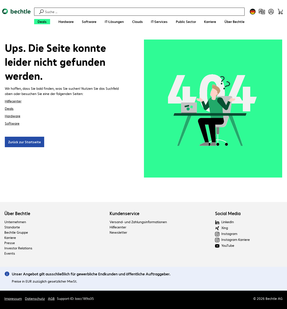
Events (9, 253)
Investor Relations (18, 248)
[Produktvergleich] (262, 11)
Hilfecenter (13, 101)
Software (12, 123)
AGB (51, 298)
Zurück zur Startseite (24, 142)
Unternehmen (15, 221)
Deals (9, 108)
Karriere (10, 237)
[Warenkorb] (280, 11)
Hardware (12, 116)
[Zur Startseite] (16, 18)
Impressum (13, 298)
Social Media (228, 213)
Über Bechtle (17, 213)
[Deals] (42, 21)
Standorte (12, 227)
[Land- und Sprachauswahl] (253, 11)
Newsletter (118, 232)
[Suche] (144, 12)
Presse (9, 242)
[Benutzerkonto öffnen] (271, 12)
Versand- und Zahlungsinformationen (138, 221)
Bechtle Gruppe (16, 232)
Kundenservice (124, 213)
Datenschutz (35, 298)
